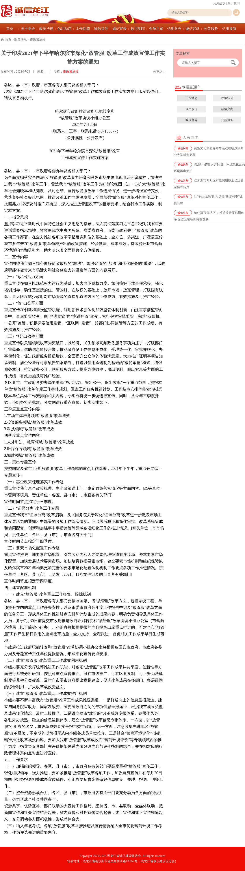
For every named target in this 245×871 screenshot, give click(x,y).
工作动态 (83, 28)
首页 (9, 28)
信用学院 (138, 28)
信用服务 (174, 28)
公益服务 (211, 28)
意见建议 (219, 3)
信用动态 (65, 28)
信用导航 (229, 28)
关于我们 (233, 3)
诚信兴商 (193, 28)
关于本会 (28, 28)
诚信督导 (101, 28)
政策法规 (46, 28)
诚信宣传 (119, 28)
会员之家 (156, 28)
